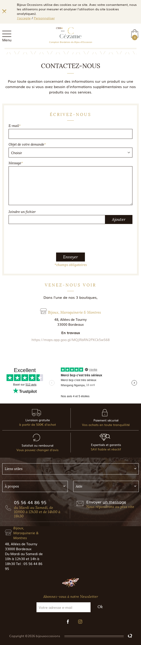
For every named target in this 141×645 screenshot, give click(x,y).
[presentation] (70, 236)
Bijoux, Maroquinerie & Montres (26, 532)
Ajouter (118, 219)
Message (16, 163)
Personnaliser (44, 18)
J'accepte (24, 18)
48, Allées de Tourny (21, 543)
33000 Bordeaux (18, 548)
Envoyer (70, 257)
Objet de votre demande (27, 144)
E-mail (15, 126)
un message (114, 502)
